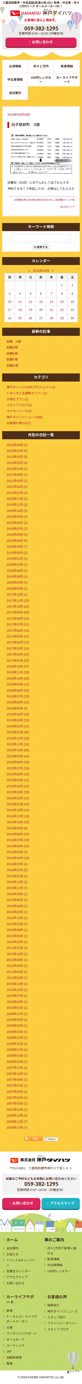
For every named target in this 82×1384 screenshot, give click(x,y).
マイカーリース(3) (19, 411)
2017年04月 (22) (18, 642)
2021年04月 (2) (17, 486)
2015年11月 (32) (18, 744)
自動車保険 (14, 1357)
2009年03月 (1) (17, 1032)
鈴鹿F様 (12, 359)
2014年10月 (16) (18, 822)
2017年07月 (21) (18, 624)
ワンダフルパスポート (21, 1333)
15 (62, 301)
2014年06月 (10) (18, 846)
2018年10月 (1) (17, 564)
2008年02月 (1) (17, 1061)
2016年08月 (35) (18, 690)
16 (72, 301)
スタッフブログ (58, 1329)
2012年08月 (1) (17, 930)
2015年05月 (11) (18, 780)
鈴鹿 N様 (14, 341)
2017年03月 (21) (18, 648)
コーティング (15, 1345)
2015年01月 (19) (18, 804)
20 (41, 310)
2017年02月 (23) (18, 654)
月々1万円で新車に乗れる (62, 1250)
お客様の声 (20, 200)
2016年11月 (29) (18, 672)
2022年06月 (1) (17, 445)
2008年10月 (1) (17, 1044)
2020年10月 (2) (17, 510)
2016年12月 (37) (18, 666)
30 (72, 318)
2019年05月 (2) (17, 552)
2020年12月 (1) (17, 498)
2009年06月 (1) (17, 1025)
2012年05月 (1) (17, 936)
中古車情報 (15, 79)
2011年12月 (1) (17, 948)
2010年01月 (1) (17, 1007)
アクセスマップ (62, 1203)
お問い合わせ (42, 42)
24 (9, 318)
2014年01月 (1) (17, 876)
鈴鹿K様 (12, 353)
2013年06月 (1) (17, 900)
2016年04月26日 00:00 (39, 200)
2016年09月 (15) (18, 684)
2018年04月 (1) (17, 582)
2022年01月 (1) (17, 469)
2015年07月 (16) (18, 768)
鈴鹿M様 (12, 365)
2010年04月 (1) (17, 1002)
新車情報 (67, 66)
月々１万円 (41, 66)
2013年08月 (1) (17, 894)
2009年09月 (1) (17, 1019)
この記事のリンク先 (64, 200)
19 (30, 310)
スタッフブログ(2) (19, 405)
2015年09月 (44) (18, 756)
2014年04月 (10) (18, 858)
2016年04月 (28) (18, 714)
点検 (9, 1327)
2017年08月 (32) (18, 618)
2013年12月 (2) (17, 882)
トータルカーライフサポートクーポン (21, 1319)
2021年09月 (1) (17, 474)
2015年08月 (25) (18, 762)
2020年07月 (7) (17, 528)
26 (30, 318)
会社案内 (15, 93)
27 (41, 318)
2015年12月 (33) (18, 738)
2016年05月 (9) (17, 708)
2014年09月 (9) (17, 828)
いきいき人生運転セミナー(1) (27, 393)
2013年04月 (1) (17, 906)
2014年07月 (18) (18, 840)
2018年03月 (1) (17, 588)
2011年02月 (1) (17, 978)
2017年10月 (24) (18, 606)
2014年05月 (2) (17, 852)
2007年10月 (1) (17, 1073)
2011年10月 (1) (17, 954)
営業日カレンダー (18, 1271)
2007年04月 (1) (17, 1097)
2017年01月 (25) (18, 660)
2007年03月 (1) (17, 1103)
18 (20, 310)
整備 (9, 1363)
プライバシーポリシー (62, 1323)
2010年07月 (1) (17, 995)
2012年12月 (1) (17, 918)
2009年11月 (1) (17, 1014)
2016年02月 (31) (18, 726)
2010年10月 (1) (17, 990)
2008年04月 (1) (17, 1055)
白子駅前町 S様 (25, 125)
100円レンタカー (41, 80)
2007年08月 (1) (17, 1079)
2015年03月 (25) (18, 792)
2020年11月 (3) (17, 504)
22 (62, 310)
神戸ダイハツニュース (62, 1311)
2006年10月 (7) (17, 1127)
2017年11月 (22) (18, 600)
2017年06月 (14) (18, 630)
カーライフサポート (67, 80)
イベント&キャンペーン (21, 1262)
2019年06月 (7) (17, 546)
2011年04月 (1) (17, 972)
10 (9, 301)
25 (20, 318)
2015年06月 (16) (18, 774)
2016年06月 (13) (18, 702)
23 (72, 310)
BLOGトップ (68, 207)
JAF (9, 1351)
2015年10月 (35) (18, 750)
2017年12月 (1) (17, 594)
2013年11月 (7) (17, 888)
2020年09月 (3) (17, 516)
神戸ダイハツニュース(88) (24, 417)
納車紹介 (53, 1305)
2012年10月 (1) (17, 924)
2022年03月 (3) (17, 456)
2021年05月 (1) (17, 481)
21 (51, 310)
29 (62, 318)
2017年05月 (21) (18, 636)
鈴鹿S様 (12, 347)
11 (20, 301)
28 (51, 318)
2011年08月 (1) (17, 960)
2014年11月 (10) (18, 816)
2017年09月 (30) (18, 612)
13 (41, 301)
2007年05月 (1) (17, 1091)
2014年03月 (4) (17, 864)
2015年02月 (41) (18, 798)
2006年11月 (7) (17, 1121)
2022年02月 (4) (17, 463)
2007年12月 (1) (17, 1067)
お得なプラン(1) (18, 399)
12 (30, 301)
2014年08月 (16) (18, 834)
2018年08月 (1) (17, 570)
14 (51, 301)
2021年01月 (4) (17, 493)
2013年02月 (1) (17, 912)
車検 (9, 1311)
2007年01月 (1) (17, 1109)
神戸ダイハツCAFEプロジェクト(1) (31, 387)
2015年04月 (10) (18, 786)
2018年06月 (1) (17, 576)
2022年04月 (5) (17, 451)
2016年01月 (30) (18, 732)
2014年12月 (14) (18, 810)
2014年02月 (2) (17, 870)
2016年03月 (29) (18, 720)
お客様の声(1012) (19, 423)
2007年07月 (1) (17, 1085)
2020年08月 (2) (17, 523)
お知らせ (12, 1254)
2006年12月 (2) (17, 1115)
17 (9, 310)
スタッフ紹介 (56, 1317)
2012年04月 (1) (17, 942)
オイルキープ (15, 1339)
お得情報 (15, 66)
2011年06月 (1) (17, 965)
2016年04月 (41, 270)
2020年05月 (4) (17, 534)
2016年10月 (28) (18, 678)
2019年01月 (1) (17, 558)
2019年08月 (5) (17, 540)
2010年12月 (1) (17, 984)
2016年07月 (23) (18, 696)
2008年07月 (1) (17, 1049)
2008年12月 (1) (17, 1037)
